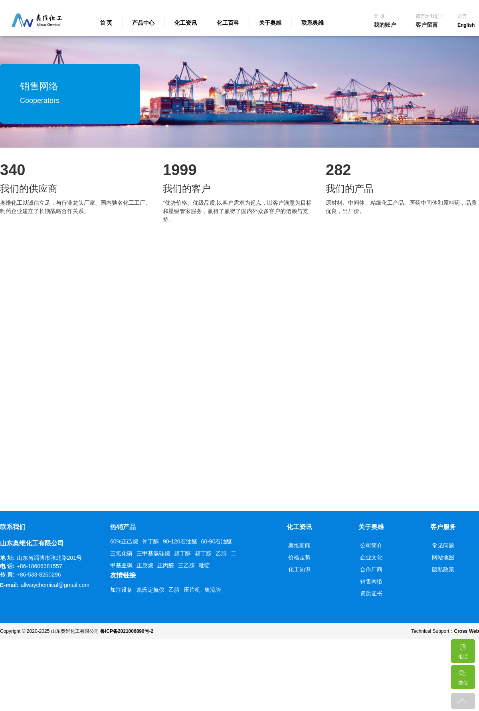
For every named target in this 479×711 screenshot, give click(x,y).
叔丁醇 (182, 553)
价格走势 (299, 557)
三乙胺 (186, 565)
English (466, 25)
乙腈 (221, 553)
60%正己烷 (124, 541)
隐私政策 (443, 569)
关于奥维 (270, 23)
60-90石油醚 (216, 541)
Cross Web (466, 631)
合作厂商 (371, 569)
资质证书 (371, 593)
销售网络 (371, 581)
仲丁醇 (150, 541)
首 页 (106, 23)
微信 (462, 675)
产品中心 (143, 23)
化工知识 (299, 569)
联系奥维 (312, 23)
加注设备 (121, 590)
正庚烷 (145, 565)
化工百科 (228, 23)
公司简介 (371, 545)
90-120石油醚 (180, 541)
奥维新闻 (299, 545)
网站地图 (443, 557)
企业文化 (371, 557)
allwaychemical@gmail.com (55, 585)
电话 (462, 649)
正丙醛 (165, 565)
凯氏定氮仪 (150, 590)
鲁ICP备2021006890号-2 (126, 631)
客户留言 (427, 25)
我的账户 (385, 25)
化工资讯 (185, 23)
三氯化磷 (121, 553)
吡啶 (204, 565)
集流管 (212, 590)
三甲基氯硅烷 (153, 553)
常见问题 (443, 545)
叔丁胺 (203, 553)
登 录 (379, 16)
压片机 (192, 590)
